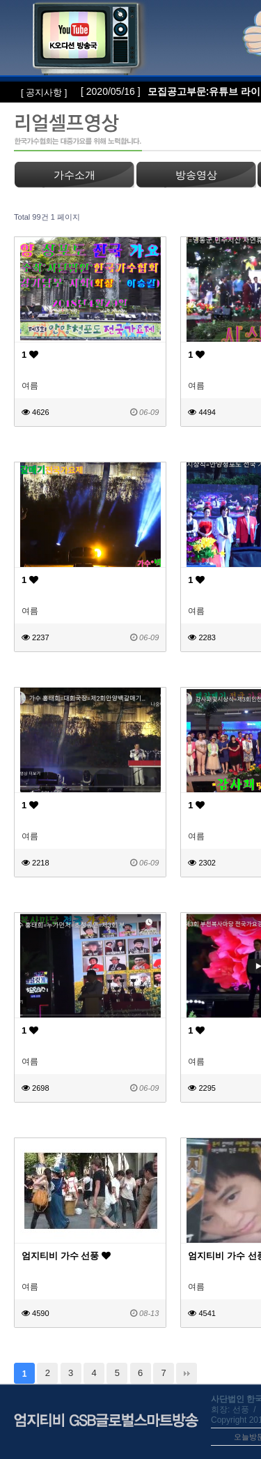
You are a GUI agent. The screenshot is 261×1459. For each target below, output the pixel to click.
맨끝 (186, 1373)
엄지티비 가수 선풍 (66, 1255)
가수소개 (74, 175)
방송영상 (196, 175)
